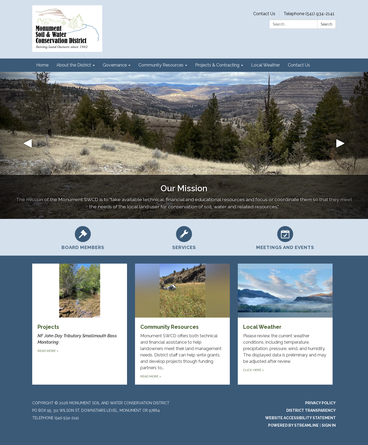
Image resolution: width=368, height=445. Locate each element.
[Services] (184, 237)
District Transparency (311, 410)
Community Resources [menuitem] (160, 65)
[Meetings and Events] (285, 237)
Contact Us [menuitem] (299, 65)
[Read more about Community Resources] (182, 324)
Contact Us (264, 13)
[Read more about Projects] (79, 324)
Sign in (329, 425)
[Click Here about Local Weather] (285, 324)
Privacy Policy (320, 403)
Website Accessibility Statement (300, 418)
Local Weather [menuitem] (265, 65)
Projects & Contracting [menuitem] (217, 65)
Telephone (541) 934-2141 (309, 13)
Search (326, 24)
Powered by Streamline (293, 425)
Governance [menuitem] (115, 65)
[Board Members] (82, 237)
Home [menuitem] (42, 65)
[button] (27, 145)
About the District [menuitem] (73, 65)
